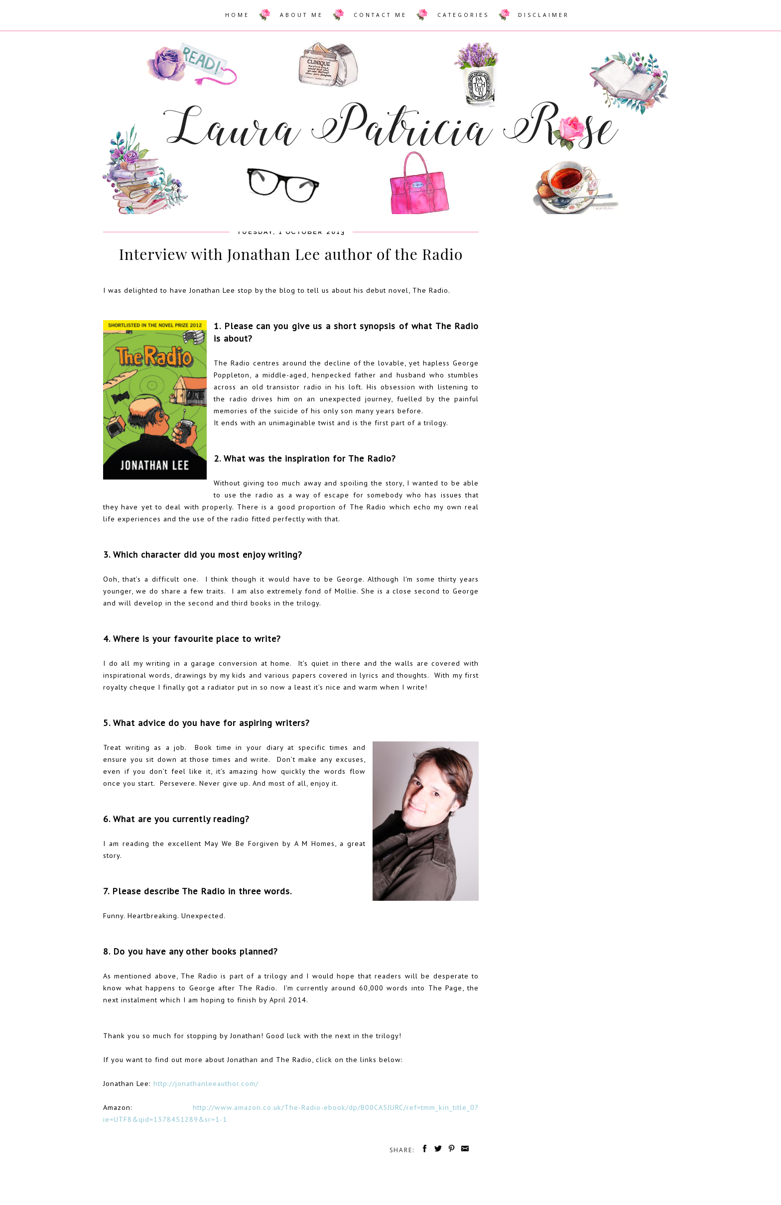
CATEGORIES (463, 14)
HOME (237, 14)
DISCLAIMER (543, 14)
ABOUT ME (301, 14)
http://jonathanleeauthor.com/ (206, 1083)
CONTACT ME (380, 14)
